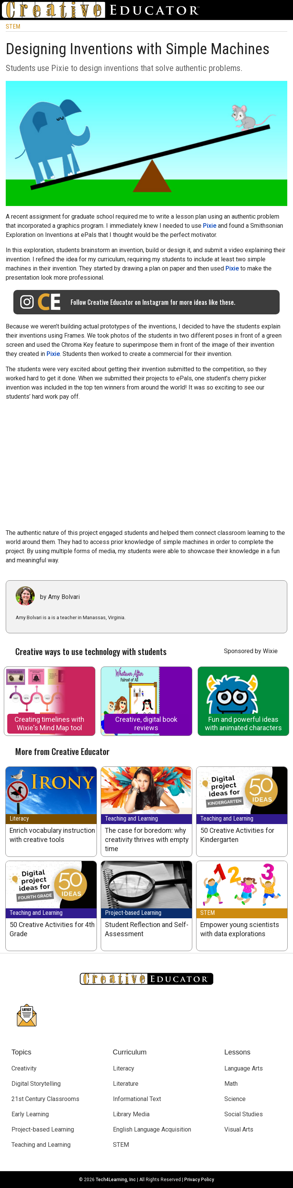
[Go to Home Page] (104, 10)
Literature (125, 1083)
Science (235, 1099)
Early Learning (30, 1114)
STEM (13, 26)
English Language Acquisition (152, 1129)
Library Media (131, 1114)
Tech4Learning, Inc (116, 1179)
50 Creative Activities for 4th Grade (52, 929)
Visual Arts (238, 1129)
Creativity (24, 1068)
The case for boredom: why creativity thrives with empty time (146, 840)
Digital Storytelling (36, 1083)
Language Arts (243, 1068)
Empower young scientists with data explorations (239, 929)
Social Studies (243, 1114)
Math (231, 1083)
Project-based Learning (133, 912)
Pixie (209, 225)
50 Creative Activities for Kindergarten (237, 835)
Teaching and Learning (131, 818)
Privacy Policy (199, 1179)
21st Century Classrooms (45, 1099)
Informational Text (137, 1099)
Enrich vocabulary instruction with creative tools (52, 835)
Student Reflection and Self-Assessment (146, 929)
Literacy (19, 818)
